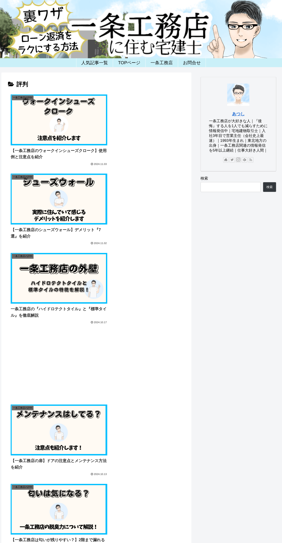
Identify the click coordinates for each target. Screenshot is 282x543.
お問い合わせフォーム (74, 528)
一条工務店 (138, 528)
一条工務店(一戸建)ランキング (213, 509)
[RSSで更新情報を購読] (250, 159)
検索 (204, 178)
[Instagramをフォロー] (238, 159)
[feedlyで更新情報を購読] (244, 159)
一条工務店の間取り (194, 528)
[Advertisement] (141, 198)
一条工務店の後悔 (224, 528)
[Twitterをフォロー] (232, 159)
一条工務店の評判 (162, 528)
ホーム (49, 528)
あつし (238, 114)
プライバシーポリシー (109, 528)
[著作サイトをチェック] (225, 159)
